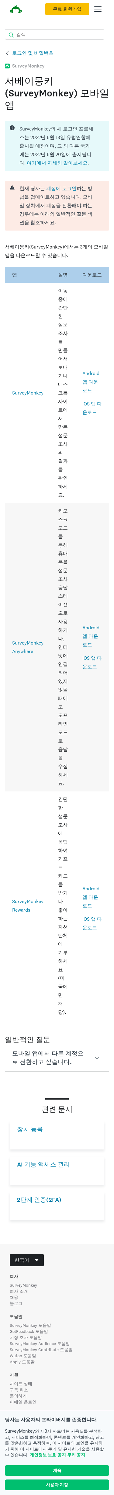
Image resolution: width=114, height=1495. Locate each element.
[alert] (57, 206)
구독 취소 (19, 1389)
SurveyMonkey (27, 393)
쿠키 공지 (76, 1454)
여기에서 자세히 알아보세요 (57, 163)
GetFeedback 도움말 (29, 1331)
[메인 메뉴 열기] (98, 9)
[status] (57, 146)
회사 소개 (19, 1291)
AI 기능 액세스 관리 (43, 1164)
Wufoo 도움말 (23, 1355)
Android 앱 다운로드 (90, 382)
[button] (57, 1058)
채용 (14, 1297)
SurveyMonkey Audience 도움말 (40, 1343)
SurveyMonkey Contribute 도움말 (41, 1349)
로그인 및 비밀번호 (33, 53)
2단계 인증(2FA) (39, 1200)
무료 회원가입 (67, 9)
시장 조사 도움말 (26, 1337)
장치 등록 (30, 1129)
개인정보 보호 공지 (48, 1454)
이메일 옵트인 (23, 1402)
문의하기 (18, 1396)
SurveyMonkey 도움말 (30, 1325)
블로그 (16, 1303)
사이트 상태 (21, 1383)
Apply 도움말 (22, 1362)
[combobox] (27, 1260)
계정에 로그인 (61, 188)
